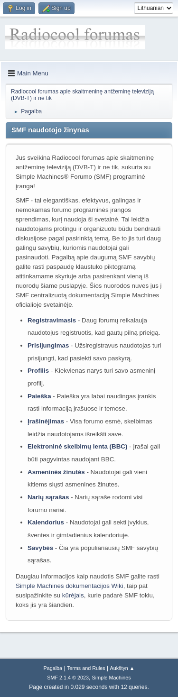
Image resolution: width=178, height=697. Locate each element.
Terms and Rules (86, 668)
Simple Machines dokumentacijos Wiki (69, 585)
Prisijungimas (48, 345)
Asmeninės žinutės (56, 472)
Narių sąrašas (48, 497)
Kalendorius (46, 522)
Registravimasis (52, 320)
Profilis (38, 370)
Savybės (40, 547)
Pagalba (52, 668)
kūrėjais (73, 595)
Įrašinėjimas (46, 421)
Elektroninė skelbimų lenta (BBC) (77, 446)
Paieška (39, 396)
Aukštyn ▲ (122, 668)
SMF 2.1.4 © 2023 (68, 677)
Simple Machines (111, 677)
